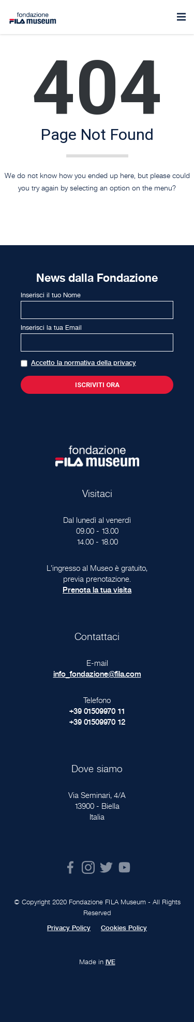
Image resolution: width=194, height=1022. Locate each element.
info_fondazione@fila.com (97, 674)
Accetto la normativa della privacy (83, 363)
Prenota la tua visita (97, 590)
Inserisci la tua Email (51, 328)
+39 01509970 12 (97, 722)
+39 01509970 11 (97, 711)
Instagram (88, 867)
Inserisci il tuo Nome (51, 295)
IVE (110, 962)
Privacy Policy (69, 928)
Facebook (70, 867)
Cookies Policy (124, 928)
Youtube (124, 867)
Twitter (106, 867)
